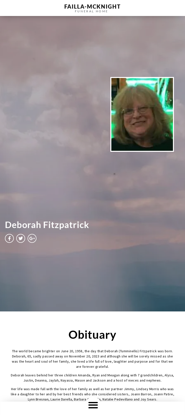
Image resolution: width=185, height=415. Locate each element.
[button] (93, 405)
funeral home (91, 11)
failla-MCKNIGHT (92, 6)
